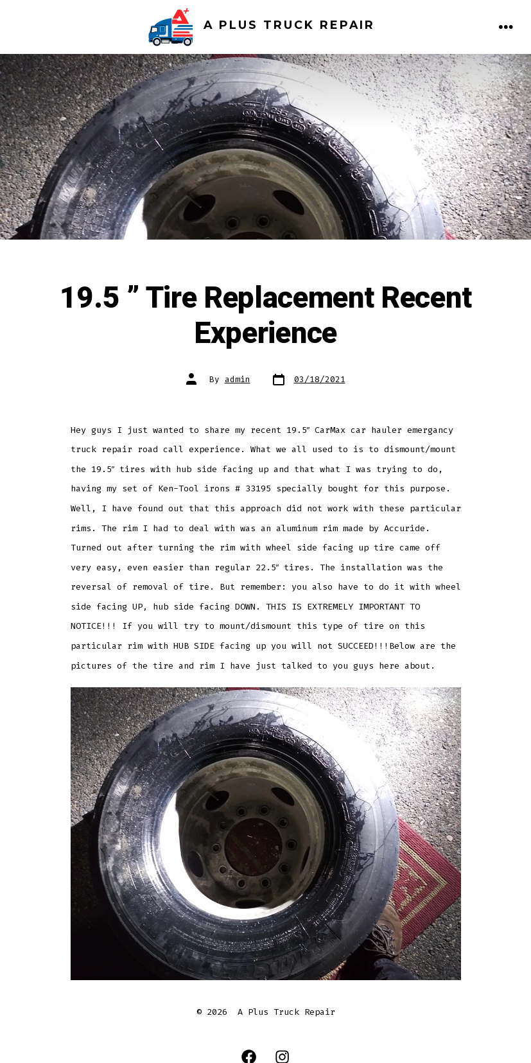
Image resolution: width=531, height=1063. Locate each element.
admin (237, 379)
